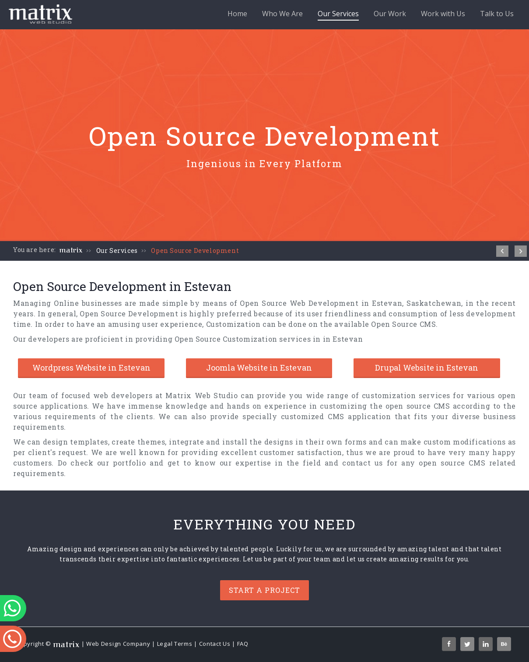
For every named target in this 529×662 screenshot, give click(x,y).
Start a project (264, 590)
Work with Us (443, 13)
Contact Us (215, 644)
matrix (71, 250)
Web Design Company (118, 644)
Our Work (390, 13)
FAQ (243, 644)
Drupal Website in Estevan (426, 367)
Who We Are (282, 13)
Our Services (338, 15)
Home (237, 13)
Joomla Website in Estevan (259, 367)
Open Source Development (195, 250)
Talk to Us (497, 13)
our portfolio (121, 462)
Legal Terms (175, 644)
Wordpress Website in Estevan (91, 367)
